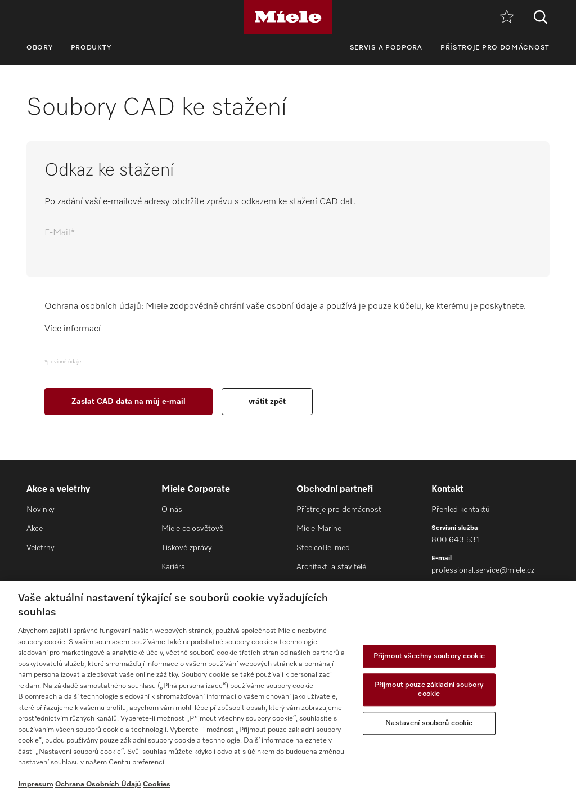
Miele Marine (318, 529)
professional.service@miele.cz (482, 570)
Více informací (72, 329)
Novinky (40, 510)
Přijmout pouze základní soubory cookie (429, 690)
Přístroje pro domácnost (495, 47)
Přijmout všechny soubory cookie (429, 656)
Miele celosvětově (192, 529)
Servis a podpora (386, 47)
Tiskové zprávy (186, 548)
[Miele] (288, 17)
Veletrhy (40, 548)
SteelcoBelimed (323, 548)
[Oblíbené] (507, 17)
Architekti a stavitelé (331, 567)
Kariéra (173, 567)
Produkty (91, 47)
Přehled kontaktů (460, 510)
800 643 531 (455, 540)
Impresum (35, 784)
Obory (39, 47)
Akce (34, 529)
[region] (288, 688)
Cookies (156, 784)
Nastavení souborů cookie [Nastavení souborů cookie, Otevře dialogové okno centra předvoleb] (428, 723)
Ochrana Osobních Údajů (98, 784)
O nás (171, 510)
